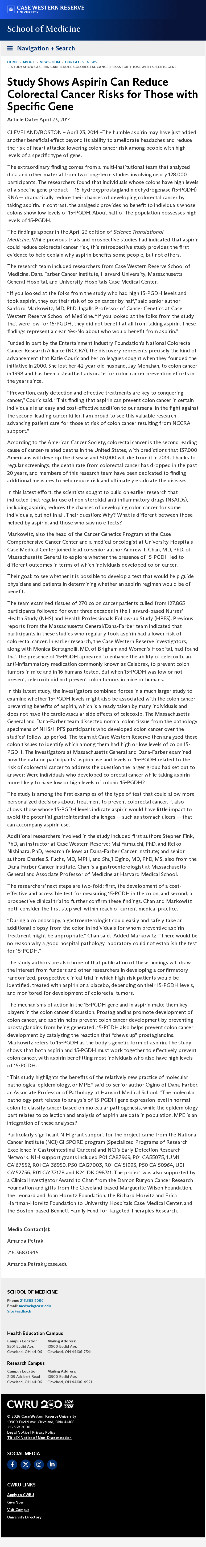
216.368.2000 (32, 1300)
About (29, 62)
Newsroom (50, 62)
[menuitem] (24, 1494)
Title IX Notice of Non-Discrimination (39, 1437)
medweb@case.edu (35, 1305)
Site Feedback (19, 1311)
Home (12, 62)
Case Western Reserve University (48, 1416)
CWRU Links (21, 1485)
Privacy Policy (43, 1432)
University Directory (24, 1517)
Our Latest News (81, 62)
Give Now (15, 1502)
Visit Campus (18, 1509)
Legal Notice (18, 1432)
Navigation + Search (39, 47)
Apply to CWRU (20, 1494)
